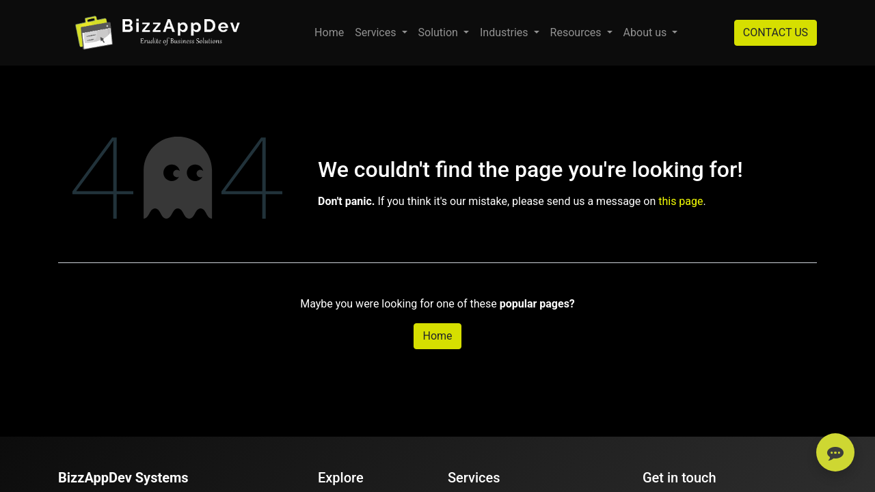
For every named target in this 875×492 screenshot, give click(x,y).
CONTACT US (775, 32)
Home (437, 335)
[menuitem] (329, 32)
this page (680, 201)
